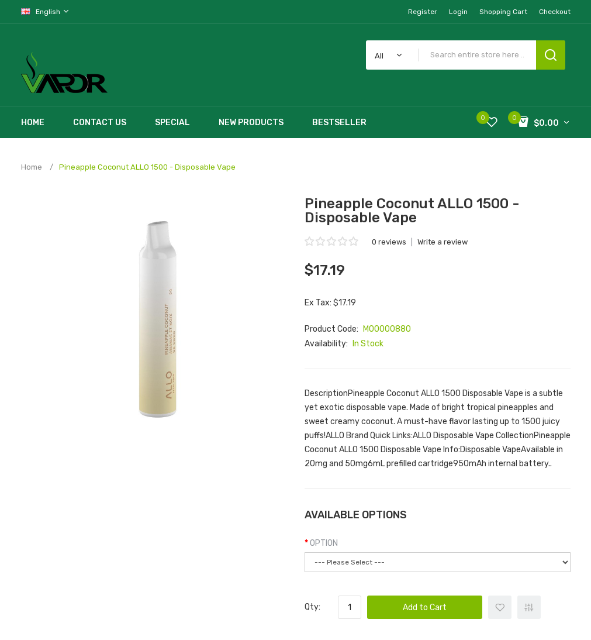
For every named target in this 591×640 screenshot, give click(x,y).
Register (422, 12)
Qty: (312, 607)
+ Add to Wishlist (499, 607)
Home (31, 167)
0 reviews (389, 242)
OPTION (324, 543)
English (45, 11)
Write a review (442, 242)
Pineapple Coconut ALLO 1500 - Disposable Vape (147, 167)
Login (458, 12)
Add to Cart (425, 608)
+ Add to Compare (529, 607)
